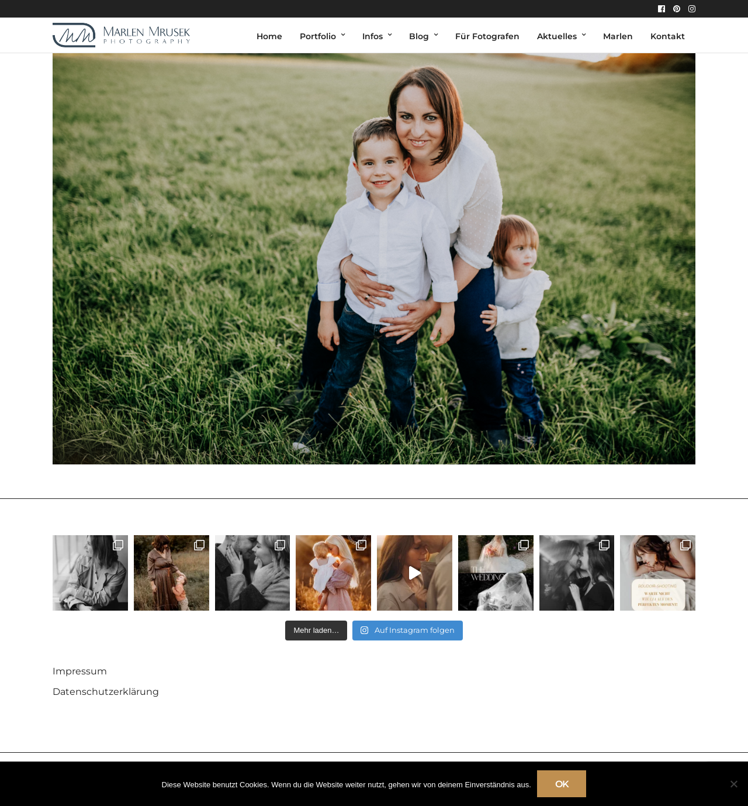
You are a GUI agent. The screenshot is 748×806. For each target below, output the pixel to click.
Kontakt (667, 36)
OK (562, 784)
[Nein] (733, 784)
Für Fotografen (487, 36)
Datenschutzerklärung (106, 691)
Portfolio (318, 36)
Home (269, 36)
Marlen (618, 36)
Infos (372, 36)
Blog (419, 36)
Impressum (80, 671)
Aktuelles (557, 36)
